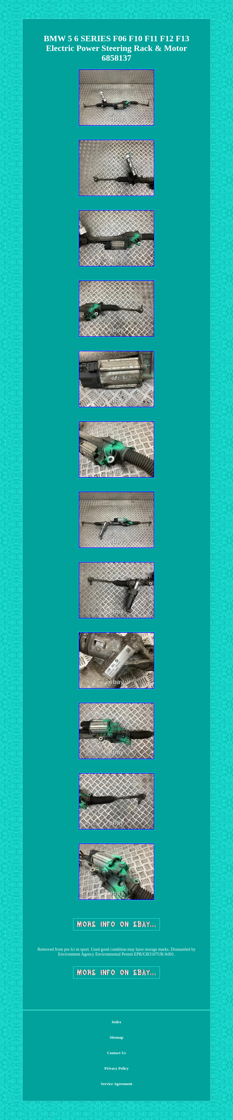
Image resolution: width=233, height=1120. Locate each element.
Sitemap (116, 1037)
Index (116, 1022)
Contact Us (116, 1053)
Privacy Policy (116, 1068)
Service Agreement (116, 1083)
